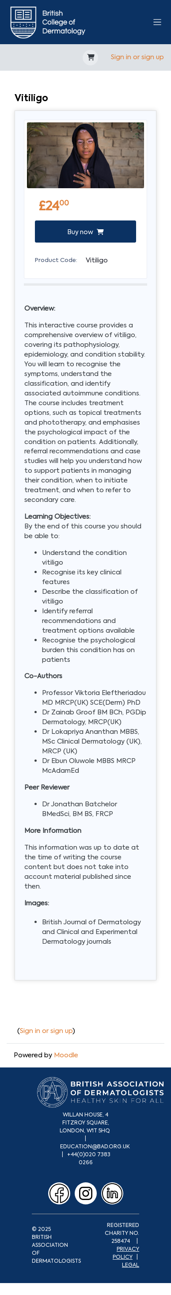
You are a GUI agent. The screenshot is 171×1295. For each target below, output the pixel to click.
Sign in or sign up (137, 57)
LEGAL (130, 1264)
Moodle (66, 1055)
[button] (90, 57)
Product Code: (56, 260)
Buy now (85, 232)
